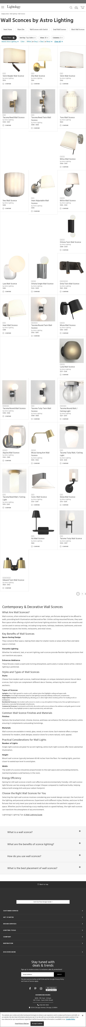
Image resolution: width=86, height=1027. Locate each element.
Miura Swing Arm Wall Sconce (40, 454)
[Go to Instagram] (41, 989)
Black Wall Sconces (78, 29)
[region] (43, 1019)
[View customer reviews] (51, 989)
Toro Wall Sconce (67, 117)
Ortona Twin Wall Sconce (70, 242)
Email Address (27, 974)
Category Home (5, 14)
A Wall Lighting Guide (33, 814)
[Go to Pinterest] (35, 989)
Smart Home (8, 29)
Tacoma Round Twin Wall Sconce (41, 327)
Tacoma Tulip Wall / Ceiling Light (71, 454)
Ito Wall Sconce (37, 538)
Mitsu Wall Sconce (67, 159)
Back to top (43, 884)
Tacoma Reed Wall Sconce (13, 117)
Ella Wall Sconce (38, 76)
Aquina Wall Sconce (11, 452)
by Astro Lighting (8, 78)
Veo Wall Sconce (10, 200)
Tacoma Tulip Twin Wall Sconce (41, 410)
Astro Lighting (56, 20)
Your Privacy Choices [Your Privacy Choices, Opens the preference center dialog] (22, 1024)
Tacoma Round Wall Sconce (14, 408)
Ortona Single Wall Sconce (42, 283)
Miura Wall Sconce (67, 325)
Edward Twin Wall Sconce (13, 580)
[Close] (82, 1015)
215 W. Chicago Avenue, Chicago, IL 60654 (43, 1007)
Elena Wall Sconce (67, 497)
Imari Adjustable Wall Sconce (40, 202)
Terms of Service (29, 981)
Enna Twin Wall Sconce (69, 283)
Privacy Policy (59, 979)
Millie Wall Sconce (68, 200)
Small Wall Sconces (59, 29)
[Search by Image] (76, 8)
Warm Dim (20, 29)
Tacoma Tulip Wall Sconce (71, 538)
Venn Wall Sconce (67, 76)
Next (85, 594)
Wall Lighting (13, 14)
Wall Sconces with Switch (39, 29)
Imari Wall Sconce (10, 325)
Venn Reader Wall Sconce (13, 76)
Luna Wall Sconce (67, 366)
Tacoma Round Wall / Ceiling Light (68, 410)
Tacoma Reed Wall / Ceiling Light (14, 498)
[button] (2, 7)
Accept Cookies (37, 1024)
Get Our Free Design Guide (43, 902)
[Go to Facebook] (30, 989)
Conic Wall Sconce (39, 497)
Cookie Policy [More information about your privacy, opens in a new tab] (70, 1019)
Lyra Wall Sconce (10, 283)
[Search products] (71, 7)
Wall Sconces (21, 14)
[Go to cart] (82, 7)
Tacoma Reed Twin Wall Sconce (41, 119)
